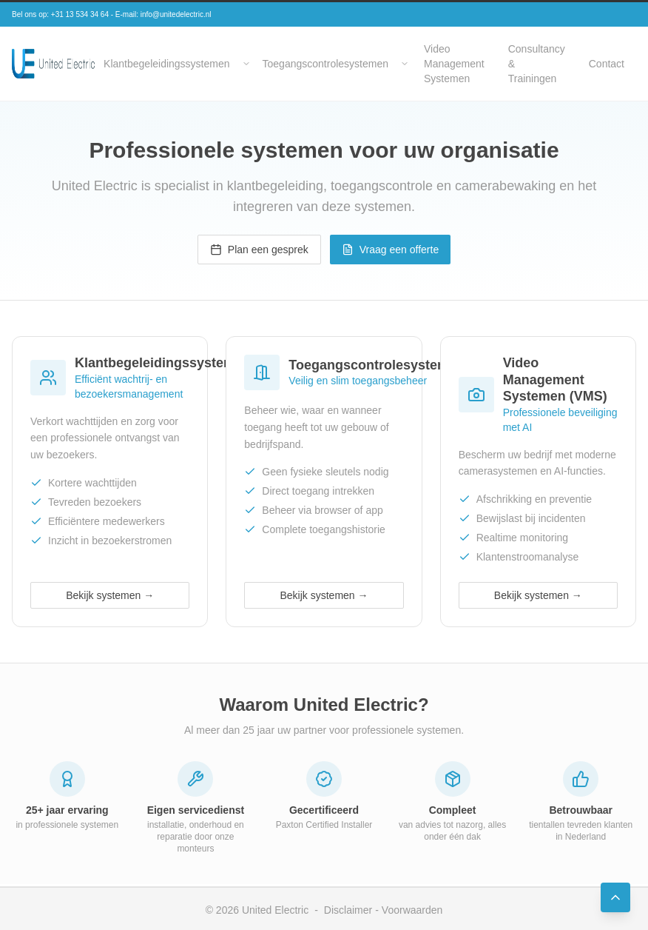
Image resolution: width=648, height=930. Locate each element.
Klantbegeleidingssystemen (166, 64)
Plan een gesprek (259, 249)
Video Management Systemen (454, 63)
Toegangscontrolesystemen (325, 64)
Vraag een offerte (390, 249)
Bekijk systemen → (110, 595)
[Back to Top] (615, 897)
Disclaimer (348, 910)
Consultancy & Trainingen (536, 63)
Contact (606, 64)
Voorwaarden (412, 910)
